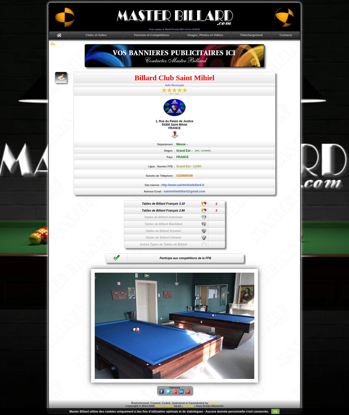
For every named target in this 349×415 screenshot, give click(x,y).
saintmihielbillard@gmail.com (184, 191)
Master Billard (164, 405)
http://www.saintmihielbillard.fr (182, 185)
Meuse (182, 144)
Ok (275, 411)
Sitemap (188, 405)
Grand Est (184, 150)
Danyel (213, 403)
